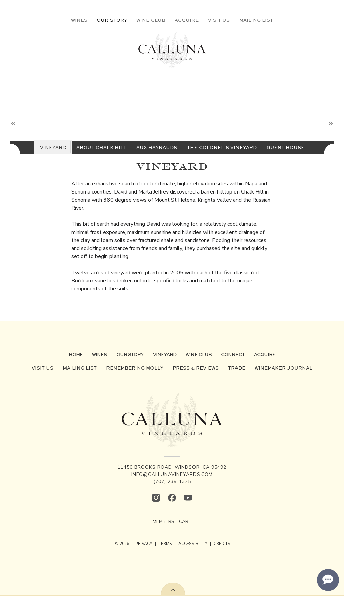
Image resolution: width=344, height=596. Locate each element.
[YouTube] (188, 497)
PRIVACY (143, 543)
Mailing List (256, 20)
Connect (233, 354)
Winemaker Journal (283, 368)
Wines (79, 20)
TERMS (165, 543)
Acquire (187, 20)
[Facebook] (172, 497)
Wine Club (150, 20)
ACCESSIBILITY (192, 543)
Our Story (112, 20)
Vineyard (164, 354)
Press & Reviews (196, 368)
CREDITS (222, 543)
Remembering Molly (134, 368)
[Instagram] (156, 497)
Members (163, 521)
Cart (185, 521)
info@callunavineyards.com (172, 474)
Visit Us (219, 20)
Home (76, 354)
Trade (236, 368)
